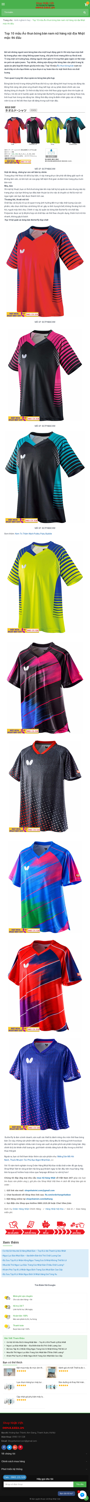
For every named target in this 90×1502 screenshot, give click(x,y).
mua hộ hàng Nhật (46, 1178)
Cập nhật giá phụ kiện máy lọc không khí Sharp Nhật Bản (42, 1397)
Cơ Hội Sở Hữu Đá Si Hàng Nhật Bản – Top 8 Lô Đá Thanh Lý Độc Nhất (34, 1251)
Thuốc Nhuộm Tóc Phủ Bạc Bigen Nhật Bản (30, 1160)
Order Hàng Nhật (21, 1209)
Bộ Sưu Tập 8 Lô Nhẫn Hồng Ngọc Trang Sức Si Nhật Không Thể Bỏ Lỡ (34, 1260)
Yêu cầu (80, 1484)
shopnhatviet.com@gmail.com (40, 1190)
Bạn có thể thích (12, 1362)
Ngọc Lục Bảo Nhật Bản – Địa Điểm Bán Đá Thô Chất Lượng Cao (31, 1255)
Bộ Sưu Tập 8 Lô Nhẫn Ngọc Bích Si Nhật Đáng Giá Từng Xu (29, 1274)
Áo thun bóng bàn (65, 66)
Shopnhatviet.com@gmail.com (22, 1441)
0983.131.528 (18, 1437)
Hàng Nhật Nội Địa (54, 1209)
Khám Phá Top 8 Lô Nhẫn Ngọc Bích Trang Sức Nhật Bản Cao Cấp (32, 1270)
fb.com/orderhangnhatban (58, 1195)
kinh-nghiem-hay (22, 20)
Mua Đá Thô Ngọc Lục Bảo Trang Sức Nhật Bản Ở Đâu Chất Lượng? (33, 1265)
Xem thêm (11, 1242)
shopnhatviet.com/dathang (39, 1199)
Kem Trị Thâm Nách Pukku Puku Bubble (33, 534)
